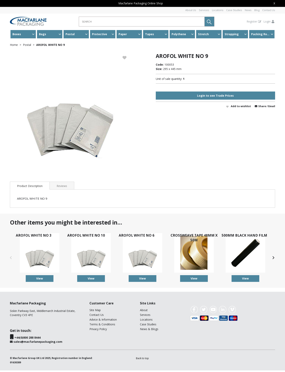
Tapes (149, 34)
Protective (99, 34)
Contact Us (268, 10)
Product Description (30, 187)
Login (267, 21)
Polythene (179, 34)
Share (262, 108)
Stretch (203, 34)
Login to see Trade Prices (215, 97)
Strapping (232, 34)
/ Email (271, 108)
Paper (123, 34)
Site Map (95, 311)
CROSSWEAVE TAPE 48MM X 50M (194, 239)
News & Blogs (149, 330)
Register (252, 21)
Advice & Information (103, 321)
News (248, 10)
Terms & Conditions (102, 326)
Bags (42, 34)
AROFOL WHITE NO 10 (86, 237)
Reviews (62, 187)
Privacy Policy (98, 330)
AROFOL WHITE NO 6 (136, 237)
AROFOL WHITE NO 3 (33, 237)
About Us (190, 10)
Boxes (16, 34)
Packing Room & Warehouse (263, 34)
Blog (256, 10)
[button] (209, 21)
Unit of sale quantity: (169, 80)
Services (204, 10)
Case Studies (234, 10)
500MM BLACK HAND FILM (244, 237)
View (39, 280)
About (144, 311)
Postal (70, 34)
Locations (217, 10)
